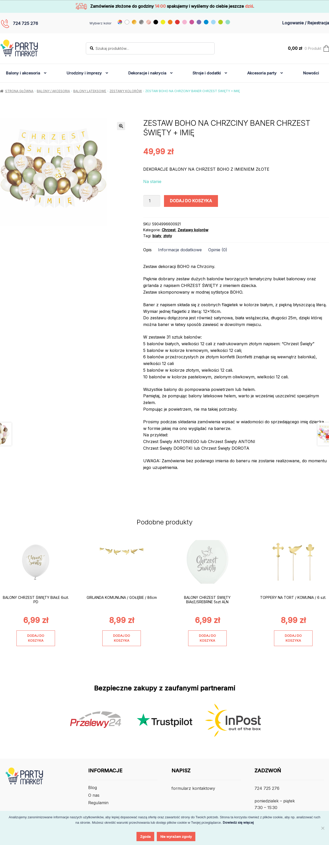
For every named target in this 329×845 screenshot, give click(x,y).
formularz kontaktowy (193, 788)
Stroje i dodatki (207, 73)
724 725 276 (25, 23)
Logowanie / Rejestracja (305, 22)
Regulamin (98, 802)
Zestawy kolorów (125, 91)
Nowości (311, 73)
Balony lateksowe (89, 91)
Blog (92, 787)
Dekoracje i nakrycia (147, 73)
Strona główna (19, 91)
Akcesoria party (262, 73)
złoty (167, 236)
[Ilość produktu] (152, 201)
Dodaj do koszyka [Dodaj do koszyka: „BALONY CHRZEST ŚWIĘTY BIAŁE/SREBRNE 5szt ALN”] (207, 638)
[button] (121, 126)
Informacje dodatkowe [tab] (180, 249)
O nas (93, 795)
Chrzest (169, 230)
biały (156, 236)
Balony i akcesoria (23, 73)
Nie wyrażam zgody (176, 836)
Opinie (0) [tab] (217, 249)
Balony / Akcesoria (53, 91)
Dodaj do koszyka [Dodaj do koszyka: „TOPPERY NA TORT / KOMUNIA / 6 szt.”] (293, 638)
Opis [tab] (147, 249)
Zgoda (145, 836)
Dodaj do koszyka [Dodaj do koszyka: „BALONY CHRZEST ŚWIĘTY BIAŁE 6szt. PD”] (35, 638)
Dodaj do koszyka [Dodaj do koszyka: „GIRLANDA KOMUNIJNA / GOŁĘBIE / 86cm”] (121, 638)
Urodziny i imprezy (84, 73)
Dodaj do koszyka (191, 200)
